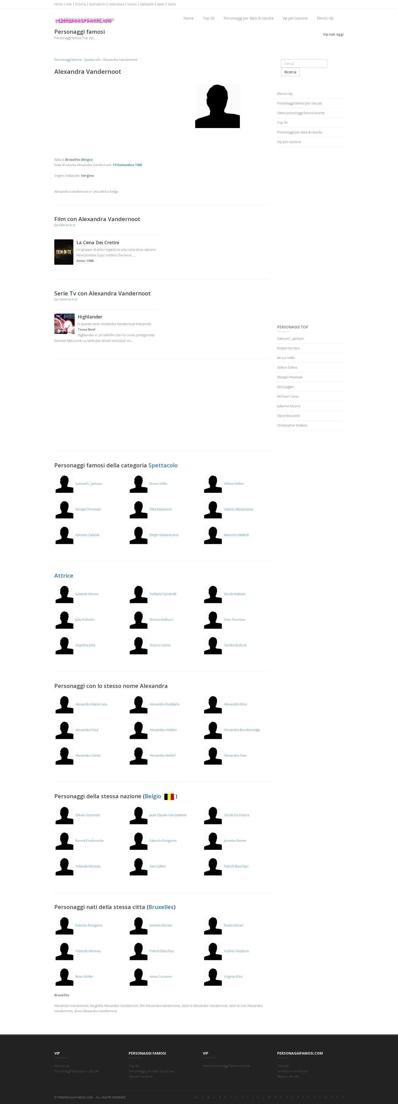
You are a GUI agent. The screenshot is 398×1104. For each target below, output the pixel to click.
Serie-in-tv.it (68, 299)
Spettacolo (147, 4)
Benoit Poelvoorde (79, 840)
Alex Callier (147, 866)
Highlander (90, 317)
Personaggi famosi (67, 59)
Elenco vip (285, 93)
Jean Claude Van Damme (157, 815)
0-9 (196, 1097)
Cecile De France (226, 815)
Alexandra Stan (225, 755)
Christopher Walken (292, 425)
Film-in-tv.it (67, 225)
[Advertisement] (106, 116)
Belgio (160, 796)
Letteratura (116, 4)
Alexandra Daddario (153, 704)
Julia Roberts (74, 619)
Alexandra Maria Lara (80, 704)
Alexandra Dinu (225, 704)
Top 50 (208, 18)
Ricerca (290, 71)
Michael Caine (287, 396)
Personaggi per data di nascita (248, 18)
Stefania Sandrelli (152, 594)
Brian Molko (73, 976)
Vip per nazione (295, 18)
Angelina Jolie (74, 645)
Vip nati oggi (333, 34)
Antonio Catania (76, 534)
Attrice (63, 575)
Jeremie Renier (224, 840)
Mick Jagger (285, 386)
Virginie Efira (222, 976)
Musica (132, 4)
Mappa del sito (288, 1076)
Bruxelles (161, 907)
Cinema (80, 4)
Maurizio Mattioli (226, 534)
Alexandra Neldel (151, 755)
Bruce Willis (147, 483)
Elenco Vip (325, 18)
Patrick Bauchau (225, 866)
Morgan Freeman (77, 509)
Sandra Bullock (224, 645)
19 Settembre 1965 (127, 165)
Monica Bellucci (150, 619)
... (134, 255)
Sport (160, 4)
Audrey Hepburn (226, 951)
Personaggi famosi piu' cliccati (299, 103)
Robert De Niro (288, 348)
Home (58, 4)
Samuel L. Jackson (78, 483)
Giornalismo (97, 4)
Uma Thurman (224, 619)
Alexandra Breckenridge (231, 729)
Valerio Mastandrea (228, 509)
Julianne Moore (76, 594)
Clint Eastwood (149, 509)
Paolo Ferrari (223, 925)
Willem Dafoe (223, 483)
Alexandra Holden (152, 729)
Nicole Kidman (224, 594)
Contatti (283, 1065)
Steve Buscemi (288, 415)
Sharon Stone (149, 645)
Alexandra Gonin (77, 755)
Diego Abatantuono (153, 534)
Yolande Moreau (77, 866)
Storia (172, 4)
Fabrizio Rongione (152, 840)
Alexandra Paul (76, 729)
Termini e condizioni (292, 1071)
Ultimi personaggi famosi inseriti (300, 113)
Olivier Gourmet (77, 815)
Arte (69, 4)
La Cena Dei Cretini (97, 242)
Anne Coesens (150, 976)
